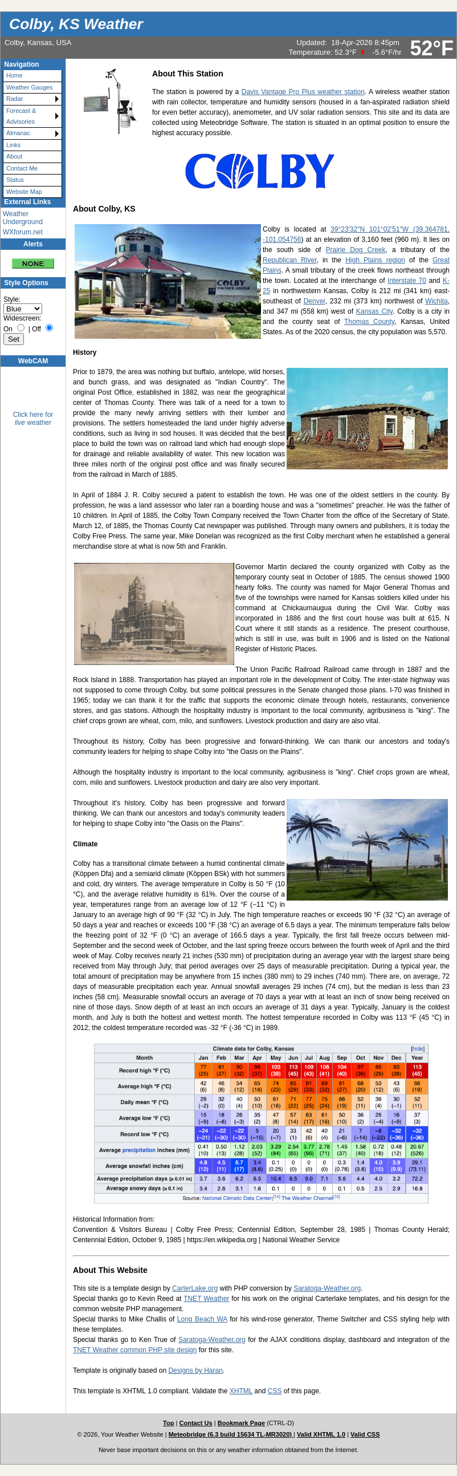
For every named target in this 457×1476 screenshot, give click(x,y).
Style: (12, 299)
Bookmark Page (241, 1423)
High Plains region (375, 260)
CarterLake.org (195, 1288)
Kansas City (374, 311)
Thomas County (369, 322)
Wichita (436, 301)
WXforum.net (23, 232)
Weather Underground (23, 218)
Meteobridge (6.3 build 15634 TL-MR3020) (231, 1434)
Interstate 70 (406, 281)
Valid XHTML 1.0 (321, 1434)
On (8, 329)
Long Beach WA (202, 1319)
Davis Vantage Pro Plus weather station (303, 92)
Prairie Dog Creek (356, 250)
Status (15, 179)
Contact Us (195, 1423)
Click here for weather (33, 419)
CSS (275, 1391)
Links (13, 144)
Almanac (18, 132)
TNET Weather (206, 1299)
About (14, 156)
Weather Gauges (29, 87)
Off (36, 329)
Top (168, 1423)
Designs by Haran (195, 1370)
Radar (14, 98)
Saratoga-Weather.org (327, 1288)
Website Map (24, 191)
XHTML (241, 1391)
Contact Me (22, 168)
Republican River (289, 260)
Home (14, 75)
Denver (314, 301)
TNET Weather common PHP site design (135, 1350)
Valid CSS (365, 1434)
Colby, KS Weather (76, 24)
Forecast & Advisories (21, 116)
